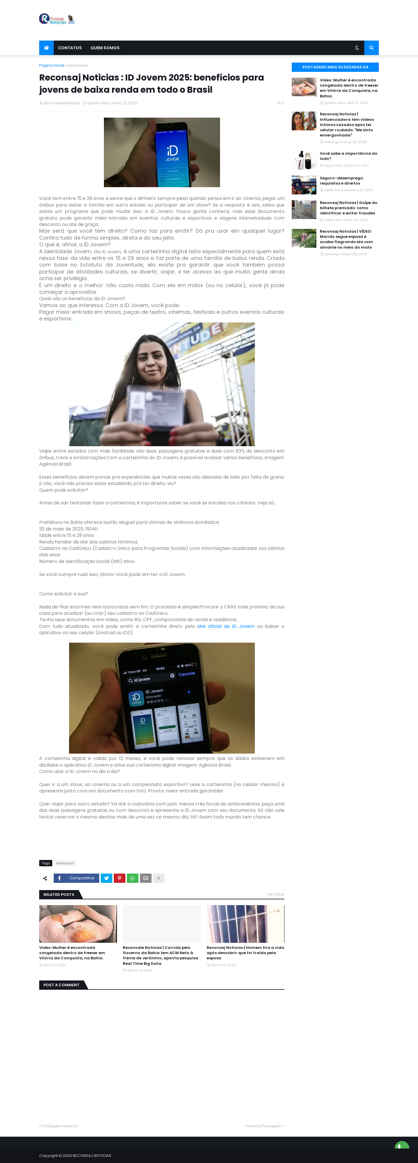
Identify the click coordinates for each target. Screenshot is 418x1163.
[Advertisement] (273, 20)
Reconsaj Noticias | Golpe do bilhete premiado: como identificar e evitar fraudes (348, 208)
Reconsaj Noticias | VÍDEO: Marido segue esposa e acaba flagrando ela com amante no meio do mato (346, 239)
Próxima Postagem (264, 1126)
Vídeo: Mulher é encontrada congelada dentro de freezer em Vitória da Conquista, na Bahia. (72, 953)
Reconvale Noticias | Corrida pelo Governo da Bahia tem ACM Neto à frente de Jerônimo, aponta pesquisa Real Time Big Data (160, 955)
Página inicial (51, 65)
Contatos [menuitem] (70, 48)
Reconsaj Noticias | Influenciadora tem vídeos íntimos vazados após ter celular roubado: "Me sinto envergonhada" (347, 125)
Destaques (78, 65)
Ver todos (276, 894)
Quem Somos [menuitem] (105, 48)
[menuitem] (46, 48)
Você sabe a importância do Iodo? (348, 156)
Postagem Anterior (60, 1126)
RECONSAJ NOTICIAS (92, 1155)
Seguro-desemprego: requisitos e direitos (342, 181)
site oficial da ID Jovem (225, 626)
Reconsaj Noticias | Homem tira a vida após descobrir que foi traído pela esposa (245, 953)
